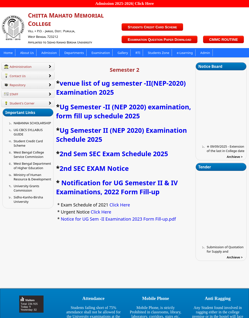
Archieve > (235, 156)
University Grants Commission (26, 188)
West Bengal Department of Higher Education (32, 165)
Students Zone (158, 53)
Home (8, 53)
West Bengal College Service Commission (29, 154)
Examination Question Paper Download (159, 39)
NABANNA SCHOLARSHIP (32, 123)
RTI (137, 53)
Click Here (119, 205)
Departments (74, 53)
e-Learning (185, 53)
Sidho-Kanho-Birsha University (28, 199)
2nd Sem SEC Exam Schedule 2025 (114, 153)
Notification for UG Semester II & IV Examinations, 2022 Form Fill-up (117, 187)
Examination (100, 53)
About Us (27, 53)
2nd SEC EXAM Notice (94, 168)
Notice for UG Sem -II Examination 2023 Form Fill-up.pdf (118, 219)
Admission (49, 53)
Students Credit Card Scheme (152, 27)
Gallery (122, 53)
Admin (205, 53)
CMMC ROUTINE (223, 39)
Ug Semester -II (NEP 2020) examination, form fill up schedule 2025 (123, 111)
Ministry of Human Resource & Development (32, 177)
